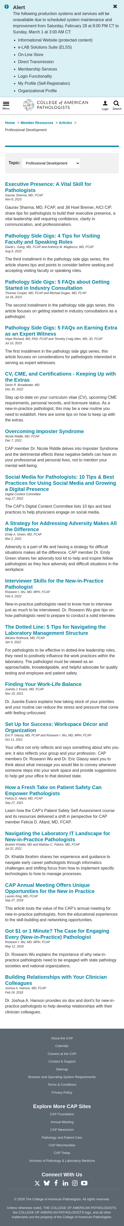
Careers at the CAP (62, 1054)
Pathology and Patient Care (62, 1137)
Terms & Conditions (62, 1084)
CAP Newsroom (62, 1130)
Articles (65, 123)
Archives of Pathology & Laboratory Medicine (62, 1161)
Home (10, 123)
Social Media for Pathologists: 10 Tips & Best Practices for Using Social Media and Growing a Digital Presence (60, 483)
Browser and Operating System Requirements (62, 1077)
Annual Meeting (62, 1122)
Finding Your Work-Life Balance (43, 684)
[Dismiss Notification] (116, 7)
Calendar (62, 1046)
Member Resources (37, 123)
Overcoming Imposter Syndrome (44, 431)
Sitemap (62, 1069)
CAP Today (62, 1153)
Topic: (15, 163)
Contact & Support (62, 1061)
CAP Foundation (62, 1114)
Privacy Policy (62, 1092)
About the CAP (62, 1038)
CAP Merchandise (62, 1145)
